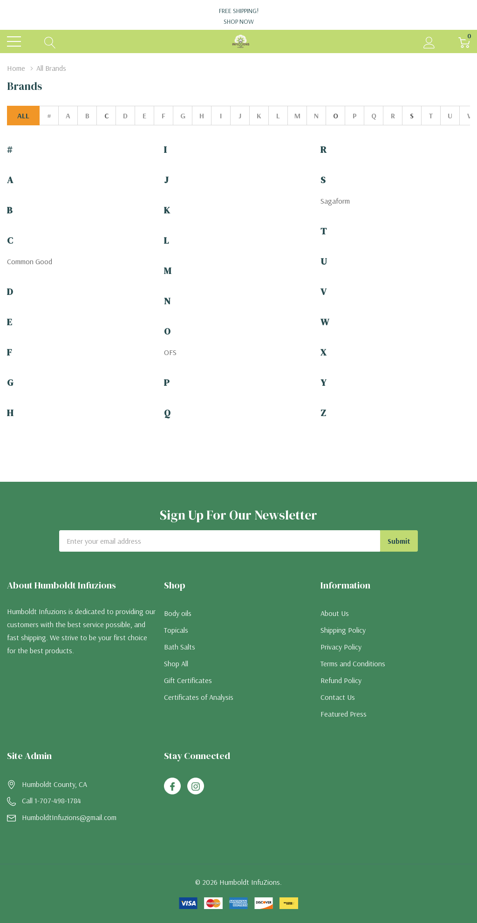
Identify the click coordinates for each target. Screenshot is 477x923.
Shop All (176, 663)
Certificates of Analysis (198, 697)
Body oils (177, 613)
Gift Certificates (188, 680)
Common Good (29, 261)
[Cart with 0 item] (464, 41)
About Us (334, 613)
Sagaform (335, 200)
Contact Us (337, 697)
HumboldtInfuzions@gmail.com (69, 817)
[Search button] (50, 41)
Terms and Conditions (352, 663)
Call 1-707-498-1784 (51, 800)
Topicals (176, 630)
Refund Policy (340, 680)
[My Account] (429, 41)
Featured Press (343, 713)
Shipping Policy (343, 630)
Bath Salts (179, 646)
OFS (170, 352)
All (23, 115)
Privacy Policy (340, 646)
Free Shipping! (238, 16)
